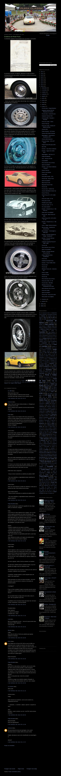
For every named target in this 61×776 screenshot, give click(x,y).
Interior (47, 403)
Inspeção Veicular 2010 (47, 116)
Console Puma (48, 344)
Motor (53, 423)
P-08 (53, 434)
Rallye (48, 472)
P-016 (50, 432)
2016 (42, 73)
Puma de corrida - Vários (47, 121)
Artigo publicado (49, 324)
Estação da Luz (48, 366)
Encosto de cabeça (45, 360)
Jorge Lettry (47, 404)
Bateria (40, 327)
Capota (48, 333)
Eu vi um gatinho (45, 368)
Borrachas (55, 327)
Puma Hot (41, 460)
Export (54, 371)
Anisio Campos (52, 319)
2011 (42, 84)
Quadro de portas (43, 468)
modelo (48, 423)
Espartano (51, 363)
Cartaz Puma (50, 336)
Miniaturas (41, 423)
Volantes (51, 493)
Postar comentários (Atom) (14, 771)
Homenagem (54, 400)
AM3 (53, 317)
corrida (44, 346)
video (46, 493)
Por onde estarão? (46, 206)
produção (53, 448)
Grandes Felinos (49, 385)
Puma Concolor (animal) (46, 455)
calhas (52, 330)
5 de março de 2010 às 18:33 (17, 626)
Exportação (41, 373)
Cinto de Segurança (52, 341)
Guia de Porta (52, 398)
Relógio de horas (49, 474)
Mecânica (46, 417)
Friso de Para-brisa (43, 384)
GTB (46, 388)
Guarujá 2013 (42, 398)
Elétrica (46, 358)
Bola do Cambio (47, 327)
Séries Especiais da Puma (44, 482)
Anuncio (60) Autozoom (47, 139)
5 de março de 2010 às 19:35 (17, 637)
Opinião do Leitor (43, 432)
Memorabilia (52, 417)
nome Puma (41, 428)
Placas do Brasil (47, 443)
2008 (42, 305)
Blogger (48, 35)
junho (43, 100)
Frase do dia (48, 382)
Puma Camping (47, 454)
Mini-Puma (41, 421)
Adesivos (43, 316)
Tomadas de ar (42, 491)
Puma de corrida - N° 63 (47, 198)
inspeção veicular (50, 401)
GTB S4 (47, 391)
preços (53, 446)
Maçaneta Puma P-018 (47, 184)
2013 (42, 80)
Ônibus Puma (52, 431)
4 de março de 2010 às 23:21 (17, 398)
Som (40, 485)
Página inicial (21, 768)
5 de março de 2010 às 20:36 (17, 658)
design (55, 349)
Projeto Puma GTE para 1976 (48, 144)
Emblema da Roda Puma (47, 260)
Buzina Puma (54, 329)
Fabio (9, 414)
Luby (9, 619)
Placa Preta (46, 442)
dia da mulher (47, 354)
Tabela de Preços (45, 487)
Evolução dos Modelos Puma (45, 371)
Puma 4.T (53, 449)
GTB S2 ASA (52, 390)
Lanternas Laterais (51, 406)
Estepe (55, 366)
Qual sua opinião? (46, 164)
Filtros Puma (48, 378)
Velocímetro (49, 491)
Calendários (44, 330)
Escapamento (54, 361)
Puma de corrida (45, 290)
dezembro (44, 88)
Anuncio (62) (45, 129)
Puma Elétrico (49, 457)
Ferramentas (46, 376)
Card (40, 335)
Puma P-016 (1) (45, 193)
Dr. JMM (10, 390)
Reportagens (44, 476)
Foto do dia (44, 186)
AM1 (45, 317)
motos (40, 424)
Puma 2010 (44, 174)
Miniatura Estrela (51, 421)
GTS (34, 382)
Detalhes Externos (46, 351)
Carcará (53, 333)
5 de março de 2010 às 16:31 (17, 604)
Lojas (42, 414)
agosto (44, 96)
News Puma (52, 426)
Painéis (44, 435)
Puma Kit (55, 460)
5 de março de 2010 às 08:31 (17, 481)
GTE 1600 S (50, 393)
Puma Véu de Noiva (53, 463)
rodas (19, 383)
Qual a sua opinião (53, 468)
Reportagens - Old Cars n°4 (48, 154)
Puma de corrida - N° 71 (47, 204)
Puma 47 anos (42, 451)
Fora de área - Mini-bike (47, 282)
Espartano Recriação (44, 365)
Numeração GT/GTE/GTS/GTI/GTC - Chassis (49, 553)
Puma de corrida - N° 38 (47, 280)
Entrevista (47, 361)
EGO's (9, 641)
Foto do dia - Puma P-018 (48, 178)
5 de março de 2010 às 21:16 (17, 690)
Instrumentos (41, 403)
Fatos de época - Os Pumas (48, 131)
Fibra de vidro (54, 376)
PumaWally (50, 466)
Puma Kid (49, 460)
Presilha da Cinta (43, 448)
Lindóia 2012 (42, 411)
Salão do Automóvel (45, 480)
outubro (44, 92)
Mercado (41, 420)
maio (43, 102)
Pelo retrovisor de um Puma (48, 162)
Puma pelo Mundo (46, 461)
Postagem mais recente (9, 768)
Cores (55, 344)
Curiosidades (45, 160)
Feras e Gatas (45, 272)
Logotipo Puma (53, 412)
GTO (44, 397)
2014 (42, 78)
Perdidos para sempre (47, 202)
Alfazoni (40, 317)
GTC (21, 382)
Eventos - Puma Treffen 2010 (48, 262)
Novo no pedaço (49, 428)
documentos (48, 357)
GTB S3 (41, 391)
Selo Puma (53, 480)
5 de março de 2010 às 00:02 (17, 411)
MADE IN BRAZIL (45, 415)
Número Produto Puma (50, 429)
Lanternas (41, 406)
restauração (51, 477)
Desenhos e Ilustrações (46, 349)
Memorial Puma (42, 418)
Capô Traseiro (42, 333)
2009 (42, 303)
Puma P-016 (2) (45, 170)
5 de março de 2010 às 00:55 (17, 427)
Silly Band (47, 483)
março (43, 106)
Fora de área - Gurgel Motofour (49, 108)
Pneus (49, 445)
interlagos (53, 403)
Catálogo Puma (46, 338)
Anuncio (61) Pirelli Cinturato (48, 133)
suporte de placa (53, 485)
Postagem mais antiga (32, 768)
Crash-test (41, 348)
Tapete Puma (49, 488)
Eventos (49, 370)
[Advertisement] (16, 757)
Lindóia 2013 (49, 411)
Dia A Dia (44, 146)
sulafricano (46, 485)
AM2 (49, 317)
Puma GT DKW (14, 383)
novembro (44, 90)
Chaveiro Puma (45, 274)
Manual (40, 417)
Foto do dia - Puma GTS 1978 (49, 294)
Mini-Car (53, 420)
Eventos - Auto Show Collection (49, 148)
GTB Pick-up (54, 388)
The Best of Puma (51, 490)
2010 (42, 86)
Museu (40, 426)
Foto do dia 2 (45, 264)
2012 (42, 82)
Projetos (41, 449)
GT (12, 382)
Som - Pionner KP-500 (47, 158)
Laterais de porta (51, 408)
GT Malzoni (16, 382)
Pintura (49, 440)
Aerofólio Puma (51, 315)
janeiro (44, 301)
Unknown (10, 402)
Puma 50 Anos (52, 451)
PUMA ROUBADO (46, 156)
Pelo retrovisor (45, 438)
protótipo (46, 449)
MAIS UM (52, 415)
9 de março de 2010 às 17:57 (17, 742)
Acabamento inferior (46, 312)
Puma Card (54, 454)
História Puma (43, 400)
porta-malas (46, 446)
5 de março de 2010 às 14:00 (17, 540)
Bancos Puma (51, 326)
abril (43, 104)
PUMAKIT (41, 466)
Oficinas (40, 431)
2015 (42, 75)
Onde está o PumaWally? (47, 212)
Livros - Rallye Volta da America (49, 225)
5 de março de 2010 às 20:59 (17, 683)
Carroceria (45, 335)
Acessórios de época (52, 314)
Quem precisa (47, 471)
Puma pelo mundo (46, 200)
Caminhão (42, 332)
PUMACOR (46, 539)
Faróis (48, 373)
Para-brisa (51, 435)
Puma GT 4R (7, 383)
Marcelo (10, 630)
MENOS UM (51, 418)
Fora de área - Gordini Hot (48, 188)
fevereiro (44, 299)
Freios (54, 382)
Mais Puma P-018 (46, 182)
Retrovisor (41, 479)
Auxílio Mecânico (42, 326)
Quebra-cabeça (45, 469)
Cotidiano (53, 346)
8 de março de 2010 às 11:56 (17, 724)
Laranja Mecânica (42, 408)
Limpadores (52, 409)
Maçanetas (54, 414)
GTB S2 (43, 390)
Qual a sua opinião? (46, 249)
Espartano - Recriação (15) (49, 604)
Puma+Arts (44, 258)
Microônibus (47, 420)
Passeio (46, 437)
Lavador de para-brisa (44, 409)
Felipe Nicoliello (11, 503)
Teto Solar (41, 490)
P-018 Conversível (46, 434)
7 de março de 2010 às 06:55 (17, 715)
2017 (42, 71)
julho (43, 98)
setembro (44, 94)
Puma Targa (44, 463)
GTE (23, 382)
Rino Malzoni (49, 479)
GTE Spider (27, 382)
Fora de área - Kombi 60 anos (49, 113)
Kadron (53, 404)
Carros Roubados (42, 336)
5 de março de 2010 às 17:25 (17, 615)
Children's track (42, 341)
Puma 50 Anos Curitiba (44, 452)
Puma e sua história (46, 172)
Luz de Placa (47, 414)
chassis (53, 338)
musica (46, 426)
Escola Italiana (44, 363)
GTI (31, 382)
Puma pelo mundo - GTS (47, 176)
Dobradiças (41, 357)
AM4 (40, 319)
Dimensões (52, 355)
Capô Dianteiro (51, 332)
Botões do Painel (45, 329)
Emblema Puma (53, 358)
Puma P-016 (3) (45, 123)
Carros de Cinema (52, 335)
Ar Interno (51, 322)
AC (40, 312)
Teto (54, 488)
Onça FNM (46, 431)
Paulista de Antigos (53, 437)
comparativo (44, 343)
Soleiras (53, 483)
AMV (45, 319)
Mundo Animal (51, 425)
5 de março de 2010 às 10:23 (17, 500)
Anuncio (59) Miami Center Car (49, 190)
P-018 (55, 432)
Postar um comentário (9, 745)
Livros (47, 412)
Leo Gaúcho (11, 686)
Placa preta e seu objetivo (48, 296)
